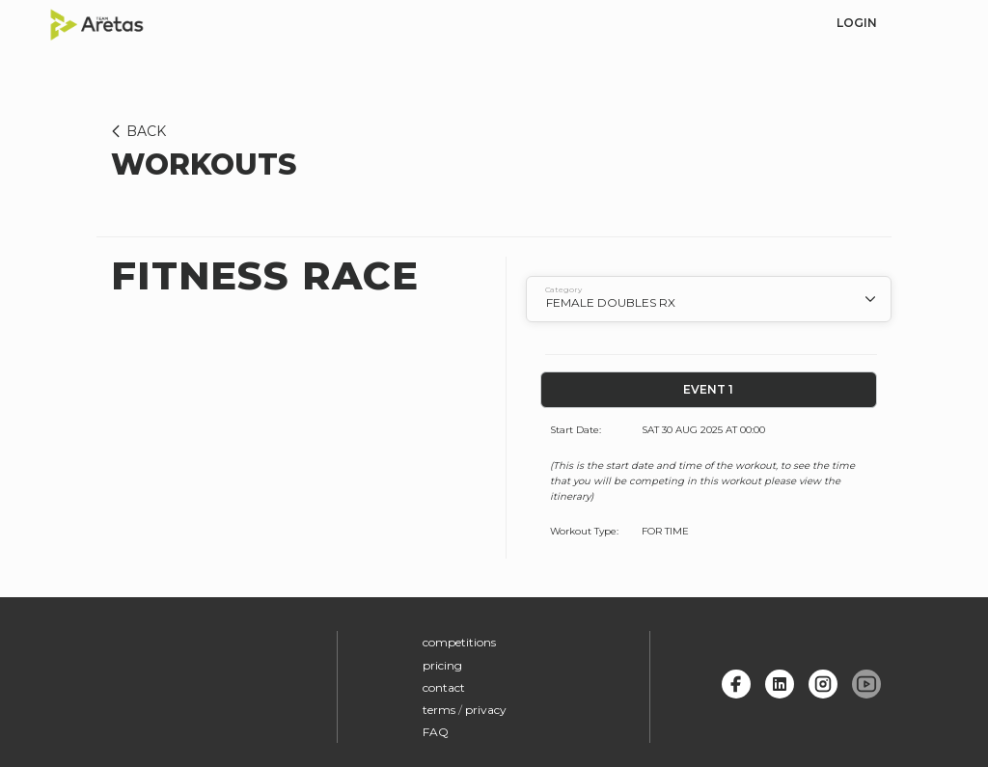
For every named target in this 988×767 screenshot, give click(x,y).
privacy (486, 709)
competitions (459, 642)
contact (444, 687)
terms (439, 709)
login (857, 22)
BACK (135, 131)
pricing (442, 665)
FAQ (436, 732)
